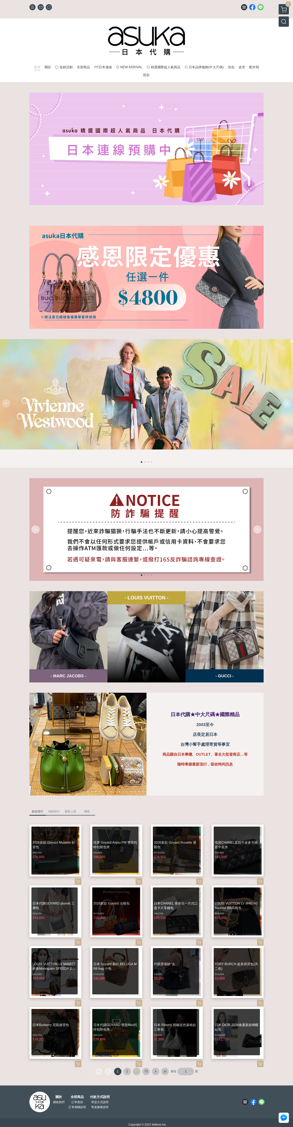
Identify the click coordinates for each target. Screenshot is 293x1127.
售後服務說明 (99, 1107)
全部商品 (77, 1097)
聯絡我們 (59, 1102)
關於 (58, 1097)
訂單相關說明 (77, 1107)
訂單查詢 (77, 1102)
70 (146, 1071)
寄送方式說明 (99, 1102)
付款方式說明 (100, 1097)
